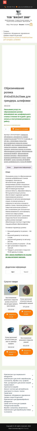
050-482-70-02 (11, 7)
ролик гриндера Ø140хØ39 (21, 160)
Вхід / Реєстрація (12, 24)
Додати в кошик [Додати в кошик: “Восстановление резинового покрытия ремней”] (27, 352)
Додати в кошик (21, 129)
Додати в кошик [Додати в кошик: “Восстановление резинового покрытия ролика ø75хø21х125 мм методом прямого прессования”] (12, 316)
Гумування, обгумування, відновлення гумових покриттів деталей (16, 137)
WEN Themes (25, 428)
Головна (6, 31)
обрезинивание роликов (12, 151)
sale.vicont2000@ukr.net (25, 7)
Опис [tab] (9, 167)
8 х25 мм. (27, 139)
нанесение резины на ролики (20, 149)
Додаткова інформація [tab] (22, 167)
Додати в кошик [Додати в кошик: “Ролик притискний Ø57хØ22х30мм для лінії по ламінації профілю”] (12, 353)
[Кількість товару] (6, 129)
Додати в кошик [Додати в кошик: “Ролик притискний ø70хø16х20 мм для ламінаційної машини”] (27, 313)
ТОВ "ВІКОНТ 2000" (18, 17)
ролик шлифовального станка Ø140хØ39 (17, 162)
